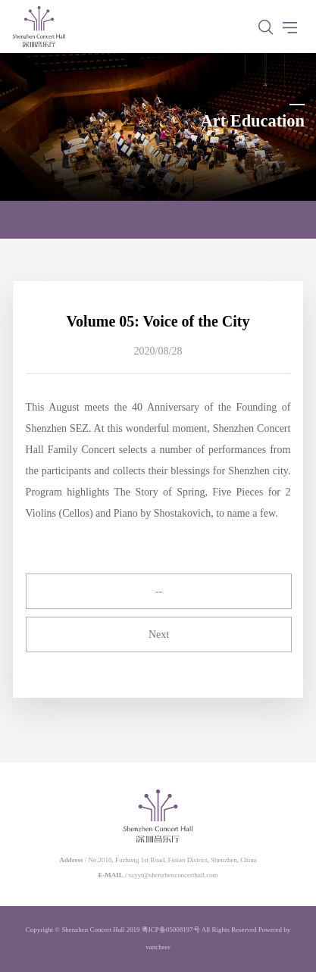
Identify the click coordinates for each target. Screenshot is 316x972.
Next (159, 634)
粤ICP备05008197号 (171, 929)
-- (158, 591)
